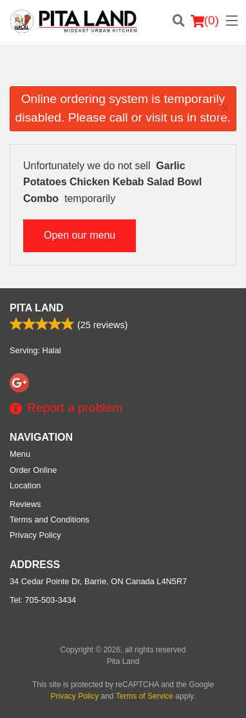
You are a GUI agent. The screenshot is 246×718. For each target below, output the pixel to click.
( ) (205, 20)
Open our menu (79, 235)
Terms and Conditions (50, 519)
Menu (20, 454)
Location (25, 485)
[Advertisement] (123, 70)
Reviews (25, 504)
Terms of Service (144, 696)
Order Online (33, 470)
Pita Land (37, 307)
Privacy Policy (35, 535)
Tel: (43, 600)
